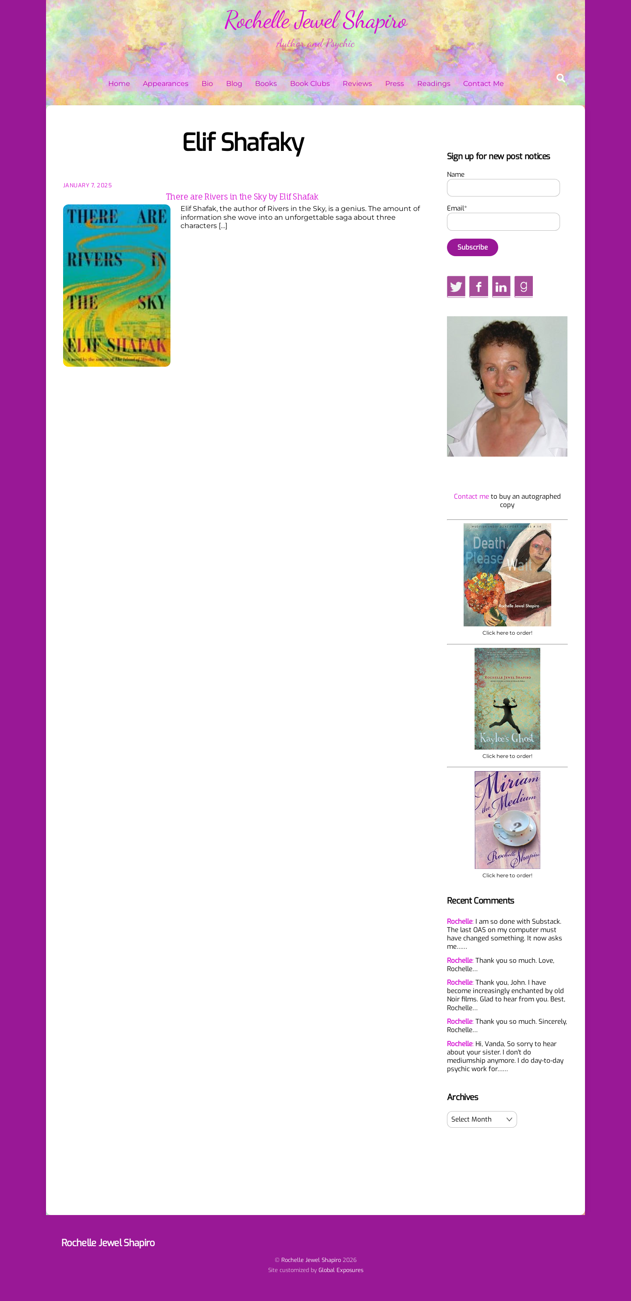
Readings (433, 83)
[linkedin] (501, 286)
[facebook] (478, 286)
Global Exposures (341, 1270)
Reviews (357, 83)
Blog (234, 83)
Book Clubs (310, 83)
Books (266, 83)
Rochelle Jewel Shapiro (311, 1260)
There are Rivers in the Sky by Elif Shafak (242, 196)
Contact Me (483, 83)
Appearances (165, 83)
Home (119, 83)
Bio (207, 83)
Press (394, 83)
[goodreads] (523, 286)
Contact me (471, 496)
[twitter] (456, 286)
